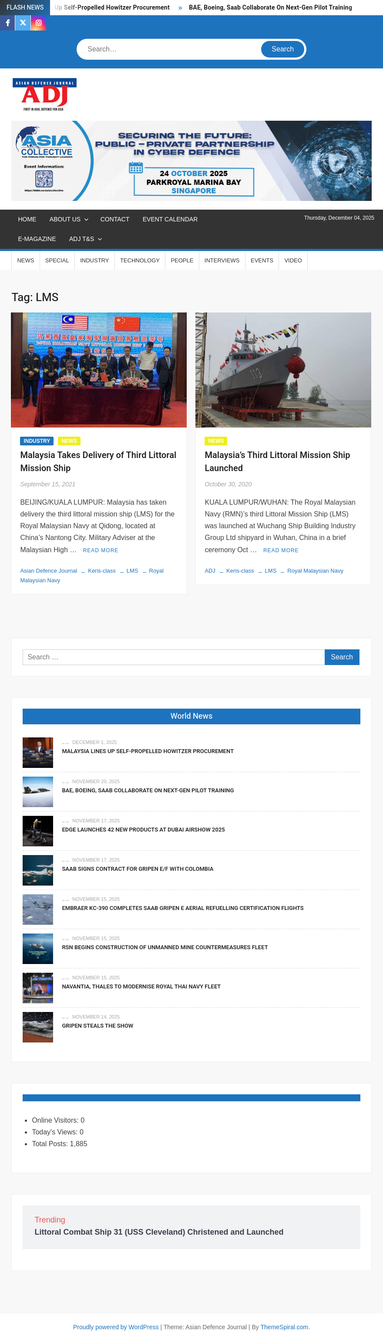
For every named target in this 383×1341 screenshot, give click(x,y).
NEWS (25, 260)
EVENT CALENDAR (170, 219)
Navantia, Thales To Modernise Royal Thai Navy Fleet (141, 986)
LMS (132, 570)
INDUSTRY (94, 260)
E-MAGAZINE (37, 238)
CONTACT (115, 219)
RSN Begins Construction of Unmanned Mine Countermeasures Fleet (165, 947)
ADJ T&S (81, 238)
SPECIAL (57, 260)
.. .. (65, 742)
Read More (101, 550)
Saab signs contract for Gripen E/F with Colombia (137, 869)
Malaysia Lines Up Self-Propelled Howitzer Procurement (90, 7)
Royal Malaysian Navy (315, 570)
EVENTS (262, 260)
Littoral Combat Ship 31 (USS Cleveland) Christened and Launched (158, 1232)
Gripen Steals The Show (97, 1026)
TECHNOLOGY (140, 260)
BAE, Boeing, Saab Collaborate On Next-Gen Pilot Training (270, 7)
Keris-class (102, 570)
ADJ (210, 570)
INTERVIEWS (222, 260)
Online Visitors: (56, 1120)
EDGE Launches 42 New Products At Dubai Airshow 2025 (143, 829)
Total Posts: (51, 1143)
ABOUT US (65, 219)
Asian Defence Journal (48, 570)
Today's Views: (55, 1132)
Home (27, 219)
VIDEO (293, 260)
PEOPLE (182, 260)
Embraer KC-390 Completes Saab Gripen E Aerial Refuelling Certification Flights (182, 908)
